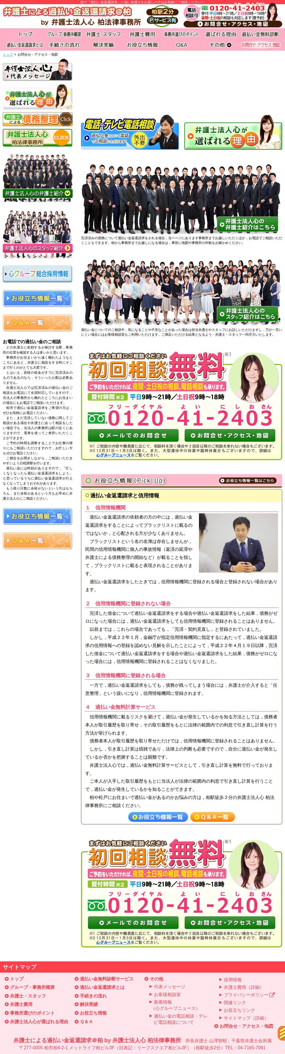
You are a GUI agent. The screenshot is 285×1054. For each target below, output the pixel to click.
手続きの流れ (93, 996)
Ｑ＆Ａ (86, 1021)
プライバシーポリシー (249, 994)
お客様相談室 (167, 994)
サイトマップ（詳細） (246, 1018)
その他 (156, 979)
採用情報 (233, 979)
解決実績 (89, 1004)
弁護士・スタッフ (28, 996)
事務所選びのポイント (32, 1013)
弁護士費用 (21, 1004)
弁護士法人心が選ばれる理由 (39, 1021)
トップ (8, 55)
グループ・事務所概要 (32, 987)
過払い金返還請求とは (102, 987)
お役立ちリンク (239, 1010)
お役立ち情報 (93, 1013)
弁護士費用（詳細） (244, 987)
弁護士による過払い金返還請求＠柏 (142, 1044)
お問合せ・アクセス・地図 (246, 1026)
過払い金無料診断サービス (107, 979)
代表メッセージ (169, 986)
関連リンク (235, 1002)
